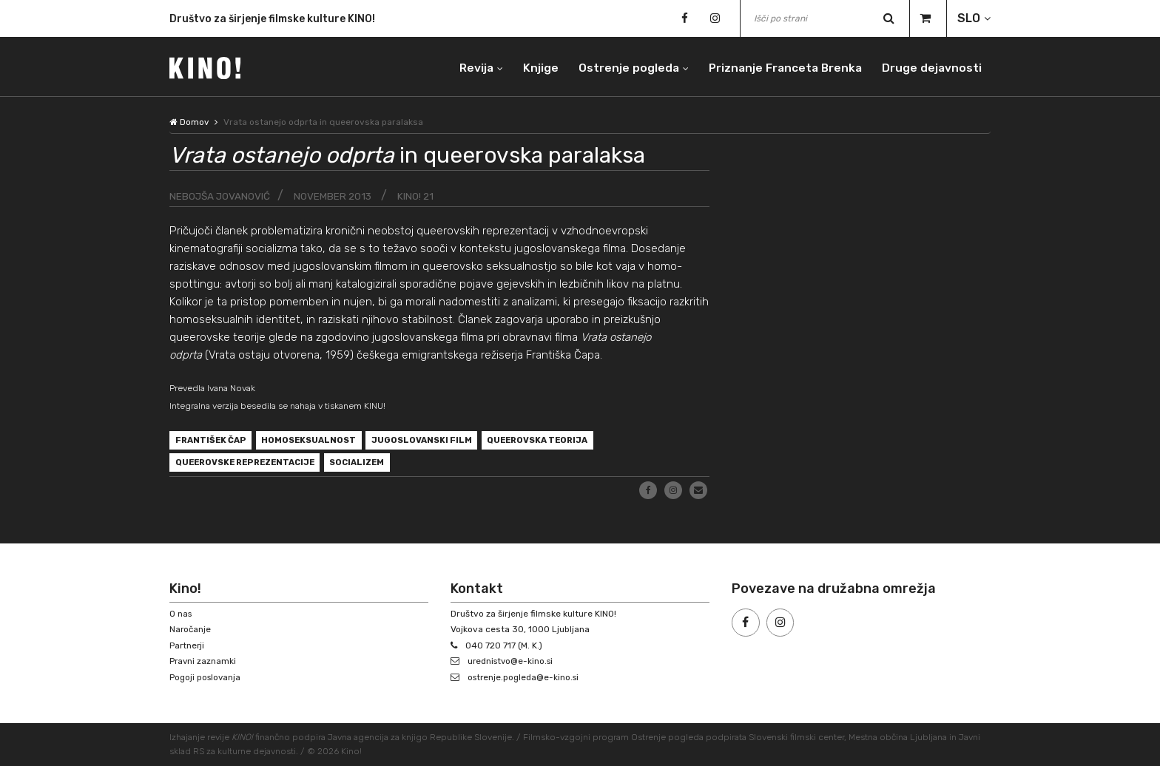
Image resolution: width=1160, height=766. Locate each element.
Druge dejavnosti (931, 66)
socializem (371, 465)
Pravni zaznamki (203, 661)
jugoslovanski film (433, 441)
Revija (467, 66)
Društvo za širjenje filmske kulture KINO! (272, 19)
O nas (181, 614)
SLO (968, 18)
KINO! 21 (419, 196)
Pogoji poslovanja (206, 677)
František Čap (212, 441)
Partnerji (187, 645)
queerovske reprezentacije (250, 465)
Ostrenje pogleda (621, 66)
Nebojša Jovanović (220, 196)
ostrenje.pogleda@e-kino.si (526, 677)
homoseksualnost (315, 441)
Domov (189, 122)
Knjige (532, 66)
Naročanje (190, 629)
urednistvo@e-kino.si (513, 661)
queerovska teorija (554, 441)
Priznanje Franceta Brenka (781, 66)
